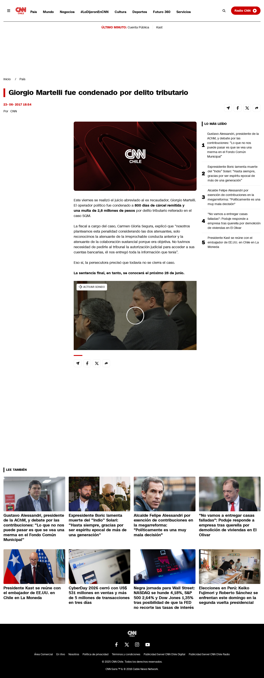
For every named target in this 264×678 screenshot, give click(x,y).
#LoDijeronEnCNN (95, 12)
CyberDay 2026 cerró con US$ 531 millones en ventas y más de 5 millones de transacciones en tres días (99, 595)
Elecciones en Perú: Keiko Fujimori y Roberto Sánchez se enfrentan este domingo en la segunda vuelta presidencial (228, 595)
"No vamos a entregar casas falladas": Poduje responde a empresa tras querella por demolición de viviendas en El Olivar (234, 221)
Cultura (120, 12)
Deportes (139, 12)
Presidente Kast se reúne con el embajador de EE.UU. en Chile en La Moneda (233, 242)
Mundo (48, 12)
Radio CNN (246, 10)
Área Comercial (43, 654)
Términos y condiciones (126, 654)
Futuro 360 (161, 12)
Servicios (183, 12)
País (33, 12)
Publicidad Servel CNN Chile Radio (209, 654)
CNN (13, 111)
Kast (159, 27)
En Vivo (60, 654)
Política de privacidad (95, 654)
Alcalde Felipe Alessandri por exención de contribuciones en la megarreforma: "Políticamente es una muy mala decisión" (234, 197)
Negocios (67, 12)
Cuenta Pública (138, 27)
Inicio (7, 79)
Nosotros (73, 654)
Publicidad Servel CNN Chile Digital (164, 654)
